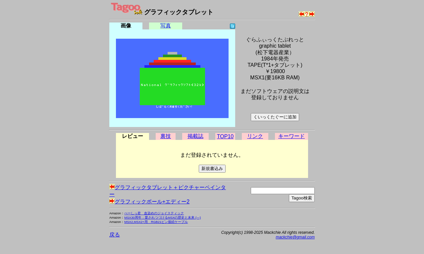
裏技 (165, 136)
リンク (255, 136)
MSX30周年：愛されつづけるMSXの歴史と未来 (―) (162, 217)
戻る (114, 234)
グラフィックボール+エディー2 (149, 201)
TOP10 (225, 136)
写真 (165, 25)
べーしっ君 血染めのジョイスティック (154, 213)
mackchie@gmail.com (295, 237)
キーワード (291, 136)
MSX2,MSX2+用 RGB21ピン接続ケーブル (156, 222)
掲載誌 (195, 136)
